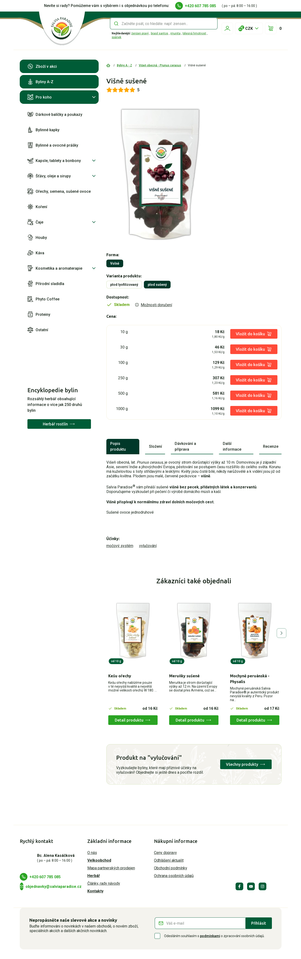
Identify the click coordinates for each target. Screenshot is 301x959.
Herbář (93, 875)
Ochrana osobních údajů (174, 875)
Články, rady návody (103, 883)
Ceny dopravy (165, 852)
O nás (92, 852)
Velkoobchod (99, 860)
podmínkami (210, 936)
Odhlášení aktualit (169, 860)
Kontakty (95, 891)
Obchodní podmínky (170, 868)
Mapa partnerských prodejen (111, 868)
